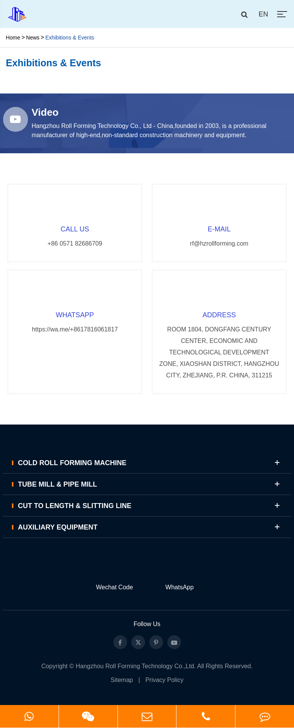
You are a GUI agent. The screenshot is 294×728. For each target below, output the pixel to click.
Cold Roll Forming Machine (150, 462)
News (32, 37)
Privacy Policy (164, 680)
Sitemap (122, 680)
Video (45, 112)
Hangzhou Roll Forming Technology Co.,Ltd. (136, 666)
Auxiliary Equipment (150, 527)
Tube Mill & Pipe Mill (150, 484)
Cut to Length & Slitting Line (150, 505)
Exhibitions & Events (69, 37)
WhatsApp (179, 587)
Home (13, 37)
